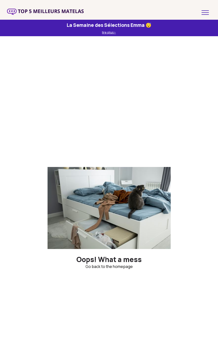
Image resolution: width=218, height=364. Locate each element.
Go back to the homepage (109, 266)
